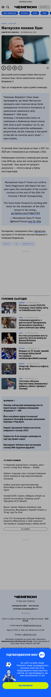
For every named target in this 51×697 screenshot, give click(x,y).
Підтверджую (25, 685)
